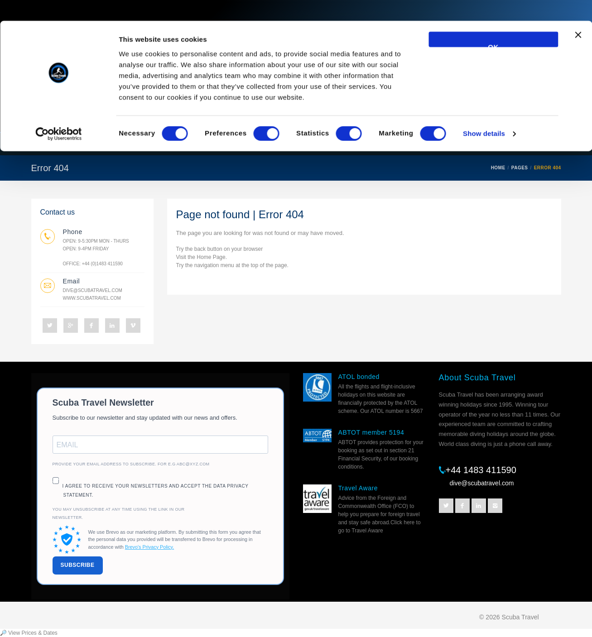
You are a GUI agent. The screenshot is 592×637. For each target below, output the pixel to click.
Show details (484, 113)
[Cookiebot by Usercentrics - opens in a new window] (58, 113)
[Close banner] (578, 18)
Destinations (209, 144)
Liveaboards (98, 144)
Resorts (154, 144)
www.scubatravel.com (92, 298)
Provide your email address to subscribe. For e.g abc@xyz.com (131, 464)
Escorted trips (340, 144)
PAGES (519, 167)
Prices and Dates (477, 144)
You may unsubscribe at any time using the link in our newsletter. (119, 513)
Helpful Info (407, 144)
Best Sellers (273, 144)
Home (49, 144)
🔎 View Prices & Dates (29, 633)
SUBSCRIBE (78, 565)
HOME (498, 167)
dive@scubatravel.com (92, 290)
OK (493, 24)
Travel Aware (358, 488)
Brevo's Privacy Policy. (149, 547)
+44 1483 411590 (481, 470)
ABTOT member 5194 (371, 432)
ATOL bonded (359, 376)
